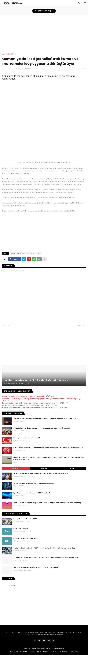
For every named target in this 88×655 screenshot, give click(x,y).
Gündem (44, 468)
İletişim (53, 651)
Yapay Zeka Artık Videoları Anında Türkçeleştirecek (34, 483)
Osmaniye (30, 253)
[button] (78, 3)
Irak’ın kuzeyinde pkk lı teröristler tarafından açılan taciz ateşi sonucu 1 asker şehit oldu (48, 448)
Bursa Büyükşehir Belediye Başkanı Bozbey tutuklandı (23, 396)
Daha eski (81, 326)
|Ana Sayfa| (14, 651)
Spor (72, 468)
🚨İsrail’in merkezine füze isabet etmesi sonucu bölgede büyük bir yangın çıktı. (44, 418)
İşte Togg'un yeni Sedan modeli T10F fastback (31, 493)
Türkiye (38, 253)
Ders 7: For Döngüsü (21, 529)
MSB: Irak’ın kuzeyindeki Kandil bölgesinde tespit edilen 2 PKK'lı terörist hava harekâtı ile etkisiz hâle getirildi (48, 458)
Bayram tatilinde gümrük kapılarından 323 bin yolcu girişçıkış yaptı (28, 403)
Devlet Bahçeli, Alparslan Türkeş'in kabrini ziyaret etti (23, 405)
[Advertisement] (44, 606)
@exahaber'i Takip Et (44, 11)
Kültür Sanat (21, 253)
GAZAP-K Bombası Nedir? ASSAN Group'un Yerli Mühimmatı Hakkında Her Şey (44, 548)
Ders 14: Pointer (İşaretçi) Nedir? (26, 538)
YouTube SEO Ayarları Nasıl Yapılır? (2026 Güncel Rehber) (36, 567)
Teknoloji (16, 468)
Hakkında (23, 651)
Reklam (46, 651)
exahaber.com (58, 648)
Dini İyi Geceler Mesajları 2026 (25, 519)
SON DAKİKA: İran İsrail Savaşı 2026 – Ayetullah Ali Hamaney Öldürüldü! (41, 428)
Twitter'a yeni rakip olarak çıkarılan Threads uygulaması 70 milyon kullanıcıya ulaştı (47, 503)
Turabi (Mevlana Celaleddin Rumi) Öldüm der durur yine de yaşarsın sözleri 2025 (45, 558)
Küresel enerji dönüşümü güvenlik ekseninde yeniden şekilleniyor (28, 407)
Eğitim (13, 54)
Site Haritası (63, 651)
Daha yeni (7, 326)
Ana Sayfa (6, 54)
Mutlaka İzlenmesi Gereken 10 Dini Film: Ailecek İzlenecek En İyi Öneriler (36, 380)
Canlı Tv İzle (74, 651)
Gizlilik (39, 651)
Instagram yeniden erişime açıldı (26, 438)
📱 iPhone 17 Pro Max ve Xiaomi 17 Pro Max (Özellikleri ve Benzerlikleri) (40, 474)
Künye (32, 651)
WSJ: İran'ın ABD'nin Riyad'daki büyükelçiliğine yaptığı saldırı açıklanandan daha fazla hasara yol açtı (41, 398)
